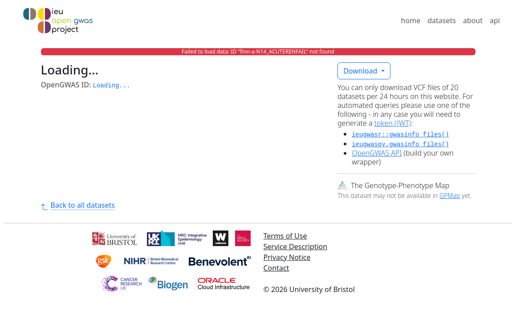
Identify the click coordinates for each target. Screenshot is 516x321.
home (411, 20)
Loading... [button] (111, 85)
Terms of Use (285, 236)
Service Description (296, 246)
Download (361, 71)
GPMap (449, 195)
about (473, 20)
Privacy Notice (287, 257)
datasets (441, 20)
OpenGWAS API (377, 153)
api (495, 20)
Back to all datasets (78, 205)
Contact (276, 268)
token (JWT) (392, 123)
